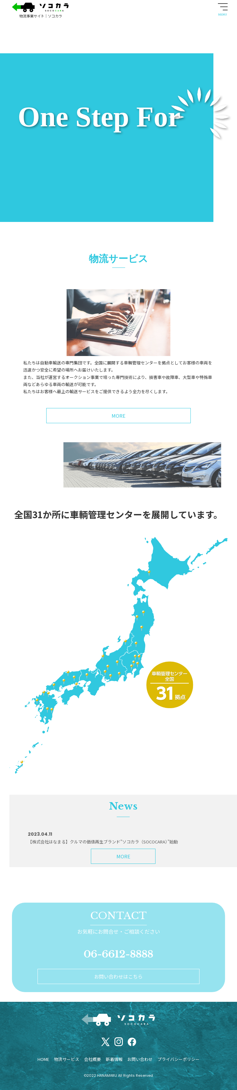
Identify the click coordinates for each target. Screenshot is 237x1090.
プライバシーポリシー (178, 1059)
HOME (43, 1059)
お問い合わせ (140, 1059)
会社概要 (92, 1059)
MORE (123, 856)
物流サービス (66, 1059)
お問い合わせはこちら (118, 976)
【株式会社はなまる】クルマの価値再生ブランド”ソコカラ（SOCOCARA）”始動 (103, 867)
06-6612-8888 (118, 954)
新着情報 (114, 1059)
